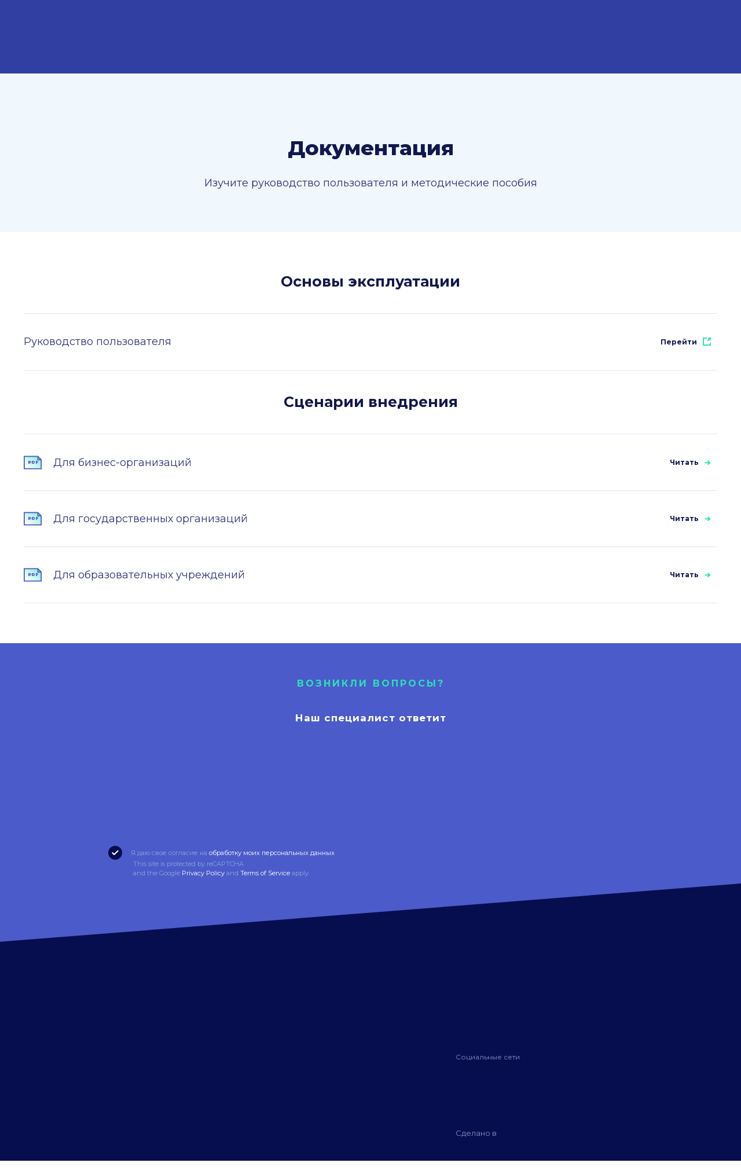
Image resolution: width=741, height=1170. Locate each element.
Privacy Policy (203, 882)
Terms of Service (265, 882)
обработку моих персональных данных (272, 862)
